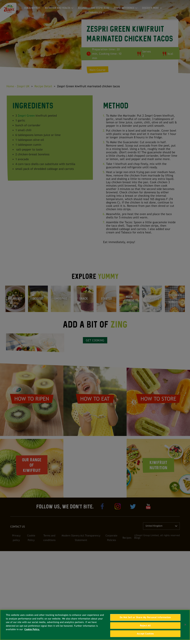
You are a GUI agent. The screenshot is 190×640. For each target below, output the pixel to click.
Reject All (145, 625)
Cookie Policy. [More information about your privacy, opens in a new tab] (32, 629)
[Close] (185, 624)
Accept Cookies (145, 633)
